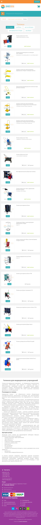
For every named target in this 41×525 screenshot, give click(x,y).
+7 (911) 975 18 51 (6, 475)
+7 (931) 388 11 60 (6, 476)
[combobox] (18, 14)
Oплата (23, 505)
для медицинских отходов (15, 30)
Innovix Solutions (23, 521)
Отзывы (23, 503)
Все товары (10, 27)
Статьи (5, 505)
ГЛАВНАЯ (4, 19)
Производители (25, 500)
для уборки (28, 30)
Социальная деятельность (9, 502)
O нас (5, 500)
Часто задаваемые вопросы (10, 503)
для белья (18, 27)
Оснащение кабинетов (27, 502)
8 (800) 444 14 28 (5, 472)
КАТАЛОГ (37, 1)
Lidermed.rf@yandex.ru (7, 479)
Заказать (24, 63)
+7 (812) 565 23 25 (6, 473)
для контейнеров (29, 27)
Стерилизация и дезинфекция (14, 19)
